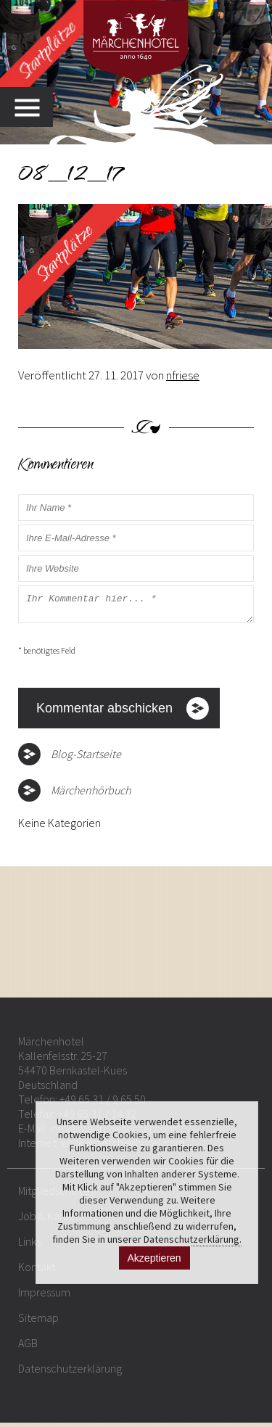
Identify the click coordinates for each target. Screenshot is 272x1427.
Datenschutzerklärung (70, 1372)
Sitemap (38, 1322)
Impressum (44, 1296)
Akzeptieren (154, 1258)
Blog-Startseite (86, 758)
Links (29, 1245)
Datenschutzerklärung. (193, 1239)
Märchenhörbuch (91, 794)
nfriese (182, 375)
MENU (34, 107)
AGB (28, 1347)
